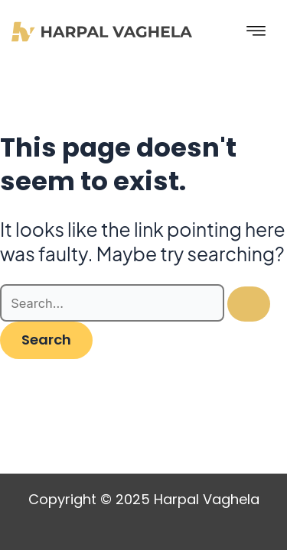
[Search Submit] (248, 304)
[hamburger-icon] (256, 31)
